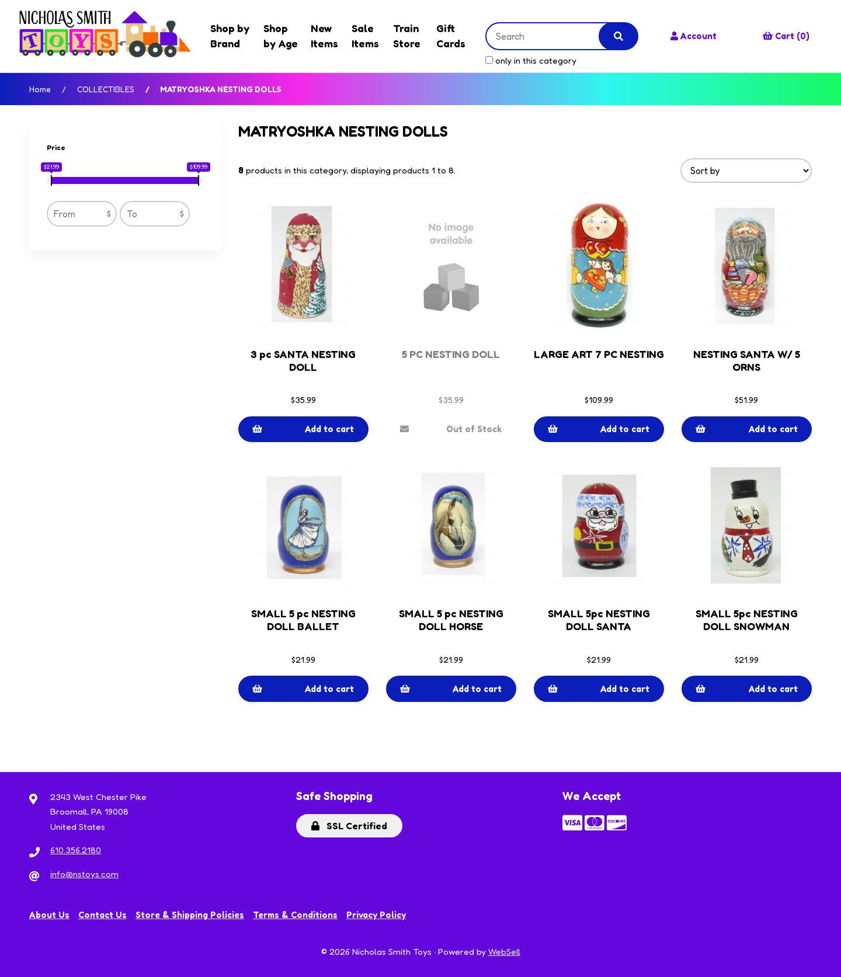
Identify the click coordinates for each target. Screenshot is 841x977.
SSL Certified (349, 826)
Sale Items (365, 36)
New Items (324, 36)
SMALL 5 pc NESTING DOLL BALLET (303, 619)
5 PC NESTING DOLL (451, 353)
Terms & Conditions (295, 914)
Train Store (406, 36)
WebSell (504, 951)
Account (693, 35)
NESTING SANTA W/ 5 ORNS (746, 360)
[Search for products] (551, 36)
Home (40, 89)
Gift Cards (450, 36)
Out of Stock (451, 428)
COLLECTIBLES (105, 89)
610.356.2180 (75, 850)
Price (57, 147)
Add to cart (303, 428)
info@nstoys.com (84, 873)
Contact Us (102, 914)
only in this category (530, 60)
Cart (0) (786, 35)
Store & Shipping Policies (189, 914)
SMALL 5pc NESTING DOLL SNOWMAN (747, 619)
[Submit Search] (618, 36)
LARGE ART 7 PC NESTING (599, 353)
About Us (49, 914)
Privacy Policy (376, 914)
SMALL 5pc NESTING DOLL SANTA (599, 619)
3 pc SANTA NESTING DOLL (303, 360)
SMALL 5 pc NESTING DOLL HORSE (451, 619)
